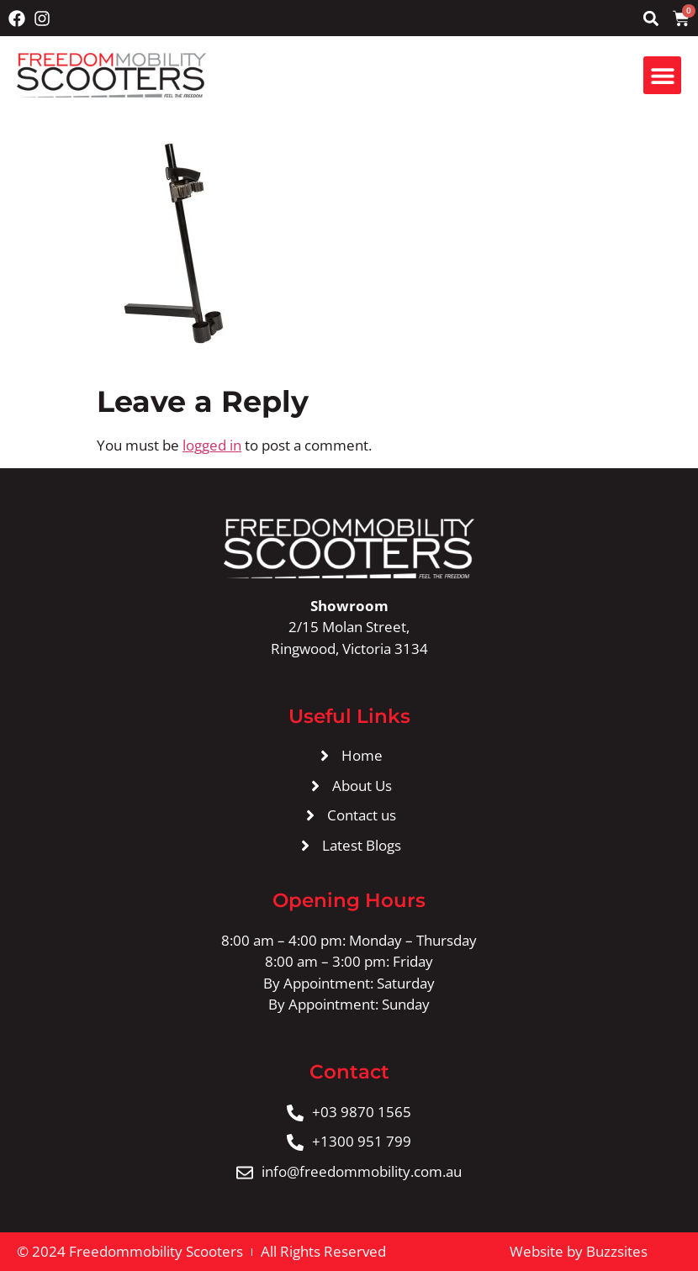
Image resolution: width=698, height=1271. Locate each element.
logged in (211, 445)
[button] (650, 18)
